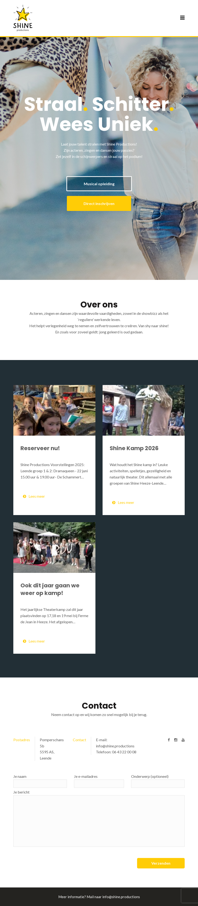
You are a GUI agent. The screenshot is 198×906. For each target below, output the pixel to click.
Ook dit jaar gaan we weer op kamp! (49, 589)
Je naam (40, 781)
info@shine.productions (115, 746)
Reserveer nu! (40, 448)
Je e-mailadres (99, 781)
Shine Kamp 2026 (134, 448)
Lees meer (34, 496)
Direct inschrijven (99, 203)
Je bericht (99, 818)
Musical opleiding (99, 183)
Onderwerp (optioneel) (158, 781)
